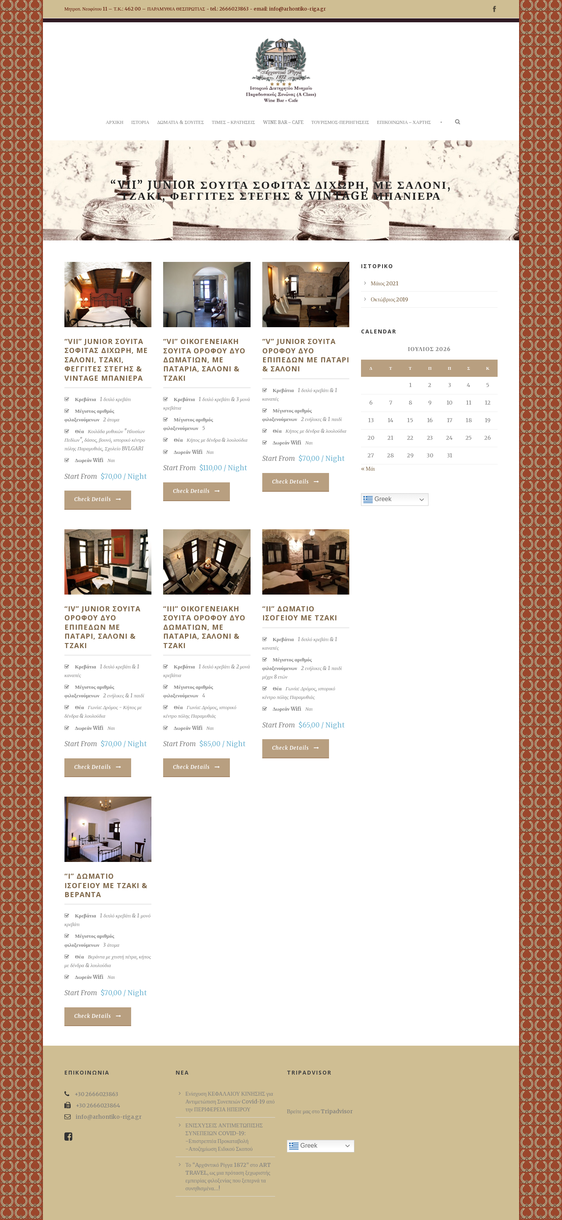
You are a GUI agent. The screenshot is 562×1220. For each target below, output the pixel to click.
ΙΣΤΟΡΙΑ (140, 122)
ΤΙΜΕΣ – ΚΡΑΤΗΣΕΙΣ (233, 122)
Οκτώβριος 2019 (389, 299)
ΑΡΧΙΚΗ (114, 122)
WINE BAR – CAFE (283, 122)
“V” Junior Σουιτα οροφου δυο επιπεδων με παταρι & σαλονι (305, 355)
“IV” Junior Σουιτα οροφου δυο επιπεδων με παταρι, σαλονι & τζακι (102, 627)
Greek (377, 499)
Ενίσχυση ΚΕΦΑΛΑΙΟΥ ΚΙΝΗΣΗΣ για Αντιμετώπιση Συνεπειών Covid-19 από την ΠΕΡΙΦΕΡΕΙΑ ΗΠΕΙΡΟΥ (230, 1101)
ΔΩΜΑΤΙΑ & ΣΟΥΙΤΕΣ (180, 122)
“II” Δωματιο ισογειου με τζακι (299, 613)
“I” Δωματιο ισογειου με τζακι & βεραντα (106, 885)
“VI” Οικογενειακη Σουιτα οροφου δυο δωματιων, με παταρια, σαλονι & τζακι (204, 360)
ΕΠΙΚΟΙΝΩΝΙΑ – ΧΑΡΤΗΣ (404, 122)
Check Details (97, 499)
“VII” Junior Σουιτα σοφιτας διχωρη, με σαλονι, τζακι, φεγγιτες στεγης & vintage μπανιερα (106, 360)
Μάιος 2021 (384, 283)
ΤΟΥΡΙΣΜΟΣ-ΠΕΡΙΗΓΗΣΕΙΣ (340, 122)
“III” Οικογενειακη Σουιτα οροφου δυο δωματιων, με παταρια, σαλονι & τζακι (204, 627)
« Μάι (368, 468)
